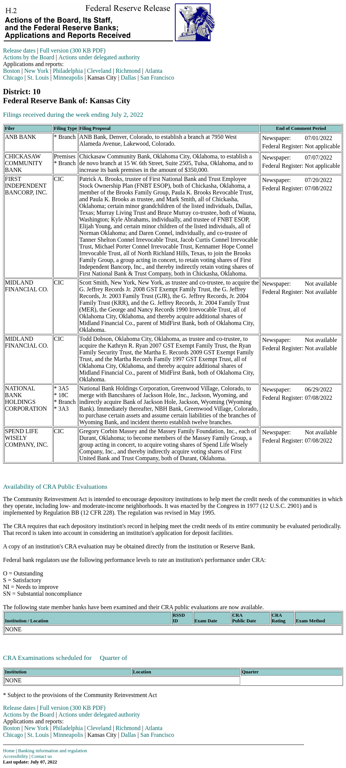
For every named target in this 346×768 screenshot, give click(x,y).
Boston (11, 71)
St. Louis (38, 77)
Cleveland (99, 71)
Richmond (128, 71)
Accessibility (15, 756)
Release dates (19, 50)
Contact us (42, 756)
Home (9, 750)
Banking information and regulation (52, 750)
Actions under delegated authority (99, 57)
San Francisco (157, 77)
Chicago (13, 77)
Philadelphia (68, 71)
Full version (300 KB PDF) (72, 50)
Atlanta (153, 71)
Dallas (128, 77)
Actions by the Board (28, 57)
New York (36, 71)
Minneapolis (68, 77)
